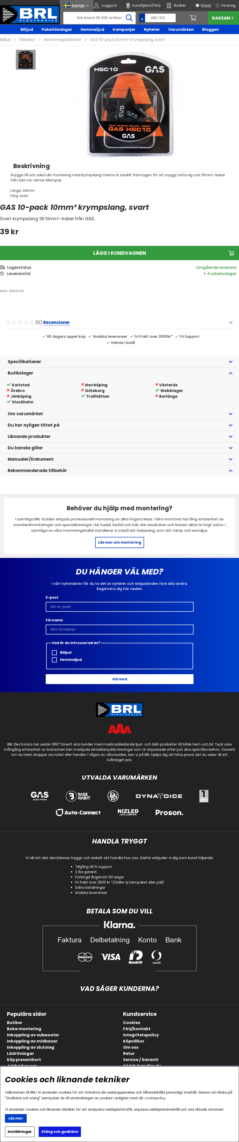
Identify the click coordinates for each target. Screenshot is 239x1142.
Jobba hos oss (22, 1066)
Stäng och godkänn (59, 1131)
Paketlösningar (57, 29)
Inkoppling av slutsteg (30, 1047)
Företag (228, 5)
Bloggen (210, 29)
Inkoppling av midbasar (32, 1041)
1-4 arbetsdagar (220, 273)
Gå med (119, 679)
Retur (129, 1053)
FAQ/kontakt (137, 1029)
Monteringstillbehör (62, 39)
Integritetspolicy (141, 1035)
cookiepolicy (155, 1098)
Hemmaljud (92, 29)
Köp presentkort (24, 1060)
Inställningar (20, 1131)
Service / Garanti (140, 1060)
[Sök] (99, 18)
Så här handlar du (142, 1066)
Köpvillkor (133, 1041)
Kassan (223, 18)
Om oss (130, 1047)
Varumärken (181, 29)
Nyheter (152, 29)
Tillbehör (27, 39)
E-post (52, 597)
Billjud (27, 29)
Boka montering (24, 1029)
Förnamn (54, 620)
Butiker (14, 1022)
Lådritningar (20, 1053)
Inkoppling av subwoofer (33, 1035)
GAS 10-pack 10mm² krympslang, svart (127, 39)
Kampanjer (124, 29)
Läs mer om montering (119, 542)
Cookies (131, 1022)
